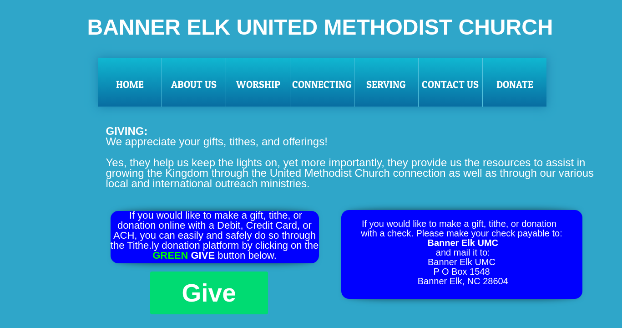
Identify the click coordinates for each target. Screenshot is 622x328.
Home (130, 84)
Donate (514, 84)
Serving (386, 84)
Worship (258, 84)
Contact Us (450, 84)
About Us (194, 84)
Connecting (322, 84)
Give (209, 293)
